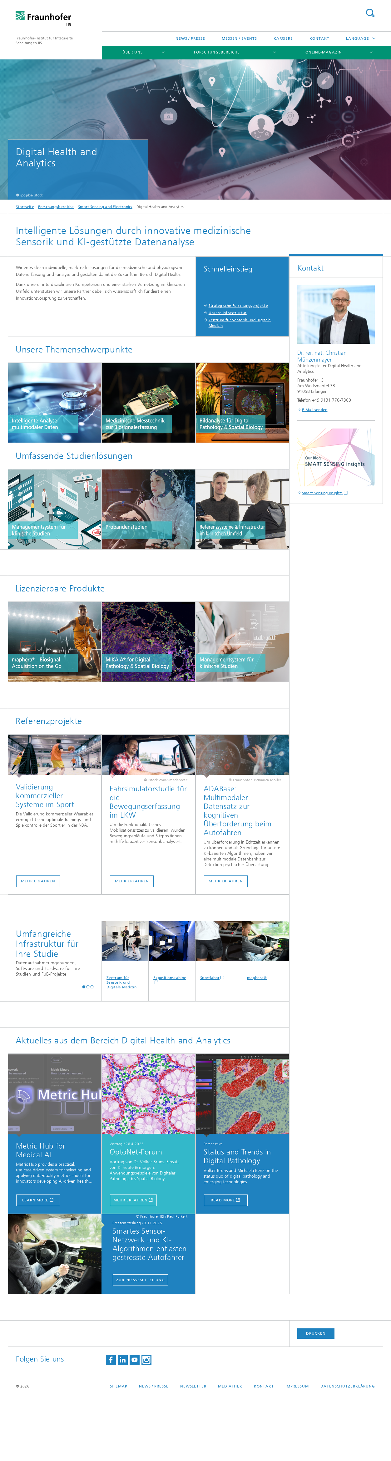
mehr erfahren (130, 1262)
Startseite (25, 207)
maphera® (265, 1012)
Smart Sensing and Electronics (105, 207)
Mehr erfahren (38, 943)
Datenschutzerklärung (347, 1448)
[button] (84, 1048)
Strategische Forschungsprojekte (238, 305)
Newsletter (193, 1448)
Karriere (283, 38)
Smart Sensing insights (322, 493)
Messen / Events (239, 38)
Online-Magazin (323, 52)
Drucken (315, 1395)
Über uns (132, 52)
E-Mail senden (315, 410)
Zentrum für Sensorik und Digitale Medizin (125, 1017)
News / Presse (190, 38)
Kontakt (319, 38)
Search (370, 13)
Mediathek (230, 1448)
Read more (223, 1262)
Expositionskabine (172, 1012)
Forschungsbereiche (217, 52)
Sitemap (118, 1448)
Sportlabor (218, 1012)
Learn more (35, 1262)
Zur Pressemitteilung (140, 1341)
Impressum (297, 1448)
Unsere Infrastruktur (228, 313)
